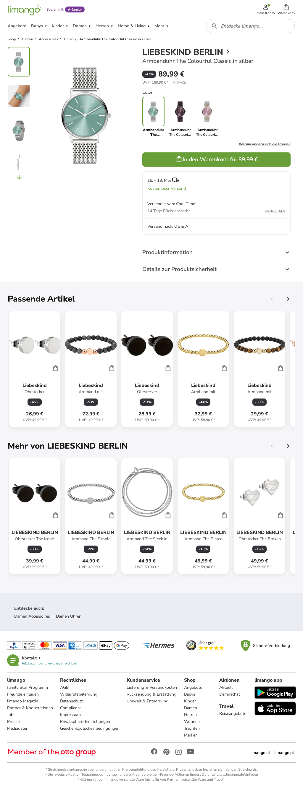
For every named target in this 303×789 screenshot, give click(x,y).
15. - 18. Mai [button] (159, 180)
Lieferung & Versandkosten (152, 687)
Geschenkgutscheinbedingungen (90, 728)
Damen (190, 708)
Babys (189, 694)
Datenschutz (71, 701)
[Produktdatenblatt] (34, 369)
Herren (190, 715)
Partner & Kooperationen (30, 708)
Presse (13, 721)
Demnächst (229, 694)
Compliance (70, 708)
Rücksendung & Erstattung (151, 694)
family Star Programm (27, 687)
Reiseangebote (232, 713)
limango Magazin (22, 701)
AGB (64, 687)
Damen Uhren (68, 616)
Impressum (70, 715)
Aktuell (226, 687)
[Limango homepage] (24, 9)
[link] (180, 117)
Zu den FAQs (275, 211)
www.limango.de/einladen (237, 774)
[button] (286, 9)
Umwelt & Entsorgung (147, 701)
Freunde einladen (23, 694)
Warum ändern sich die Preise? (265, 144)
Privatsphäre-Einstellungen (85, 721)
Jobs (11, 715)
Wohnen (192, 721)
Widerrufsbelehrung (78, 694)
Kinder (190, 701)
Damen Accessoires (32, 616)
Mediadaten (17, 728)
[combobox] (250, 26)
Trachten (192, 728)
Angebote (193, 687)
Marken (191, 735)
